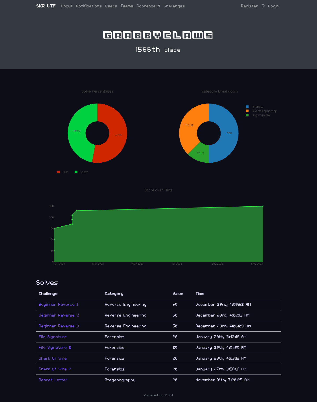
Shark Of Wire (53, 358)
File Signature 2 (55, 348)
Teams (127, 6)
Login (273, 6)
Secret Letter (53, 380)
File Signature (53, 337)
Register (249, 6)
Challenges (174, 6)
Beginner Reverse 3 (59, 326)
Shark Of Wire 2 (55, 369)
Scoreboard (148, 6)
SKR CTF (46, 6)
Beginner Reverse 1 (58, 304)
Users (111, 6)
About (67, 6)
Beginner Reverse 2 (59, 315)
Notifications (89, 6)
